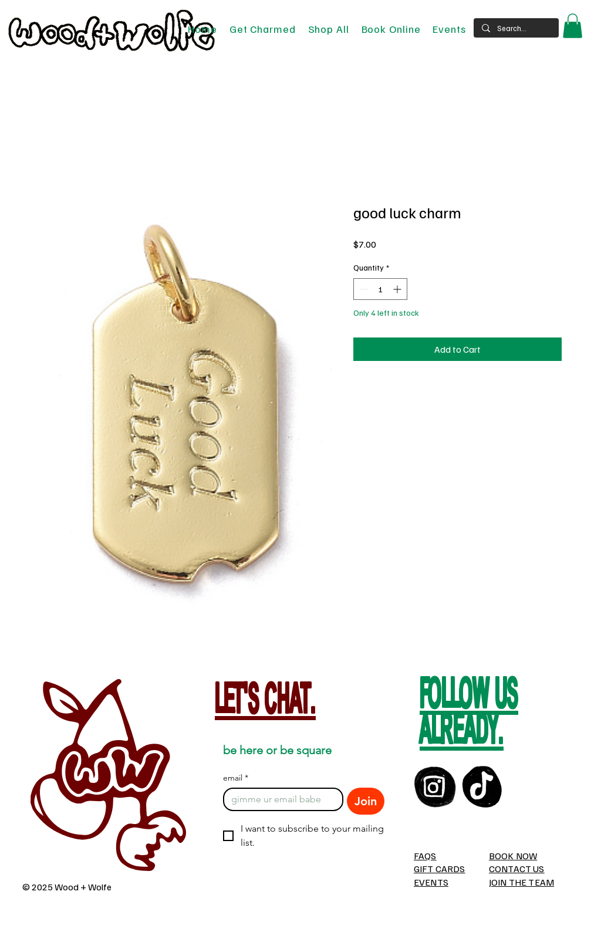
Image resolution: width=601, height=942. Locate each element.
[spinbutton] (380, 289)
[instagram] (435, 787)
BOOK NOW (513, 856)
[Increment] (398, 289)
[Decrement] (362, 289)
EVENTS (431, 882)
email (235, 778)
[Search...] (515, 28)
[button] (572, 25)
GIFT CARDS (439, 869)
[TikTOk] (483, 787)
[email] (279, 799)
